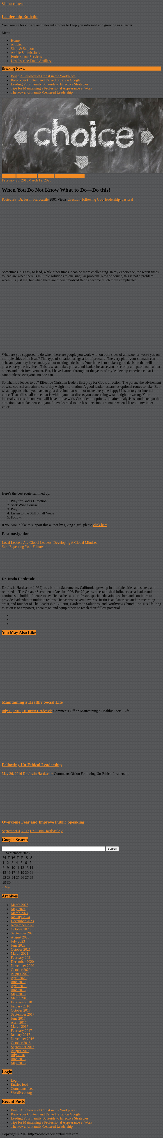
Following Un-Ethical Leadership (32, 764)
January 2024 (20, 917)
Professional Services (26, 57)
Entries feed (19, 1084)
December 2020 (22, 962)
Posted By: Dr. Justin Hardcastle (25, 199)
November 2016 (22, 1039)
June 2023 (18, 945)
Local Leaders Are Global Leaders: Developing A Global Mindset (49, 542)
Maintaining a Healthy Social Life (32, 702)
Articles (16, 44)
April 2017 (19, 1022)
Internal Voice (26, 176)
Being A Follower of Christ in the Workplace (43, 76)
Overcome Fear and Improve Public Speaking (43, 822)
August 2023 (20, 937)
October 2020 (21, 970)
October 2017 (21, 1010)
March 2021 (19, 953)
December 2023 (22, 921)
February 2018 (21, 1002)
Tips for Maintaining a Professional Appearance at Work (51, 88)
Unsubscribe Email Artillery (31, 61)
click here (100, 525)
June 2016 (18, 1059)
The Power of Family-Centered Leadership (42, 92)
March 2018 (19, 998)
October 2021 (21, 949)
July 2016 (18, 1055)
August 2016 (20, 1051)
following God (92, 199)
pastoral (127, 199)
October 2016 (21, 1043)
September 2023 (22, 933)
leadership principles (70, 176)
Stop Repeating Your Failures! (24, 546)
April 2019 (19, 986)
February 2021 (21, 957)
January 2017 (20, 1035)
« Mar (6, 887)
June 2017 (18, 1018)
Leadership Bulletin (19, 16)
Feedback (9, 176)
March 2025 (19, 905)
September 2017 (22, 1014)
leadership (112, 199)
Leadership (46, 176)
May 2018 (18, 994)
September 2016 (22, 1047)
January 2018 (20, 1006)
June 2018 (18, 990)
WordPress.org (21, 1092)
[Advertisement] (81, 234)
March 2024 (19, 913)
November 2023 (22, 925)
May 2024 (18, 909)
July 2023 (18, 941)
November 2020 (22, 966)
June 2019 (18, 982)
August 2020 (20, 974)
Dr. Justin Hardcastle (37, 711)
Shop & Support (22, 48)
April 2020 (19, 978)
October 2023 (21, 929)
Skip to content (13, 4)
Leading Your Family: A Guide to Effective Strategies (49, 84)
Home (15, 40)
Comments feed (22, 1088)
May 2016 (18, 1063)
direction (73, 199)
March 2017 (19, 1026)
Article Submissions (25, 53)
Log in (15, 1080)
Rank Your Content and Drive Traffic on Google (45, 80)
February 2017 (21, 1030)
